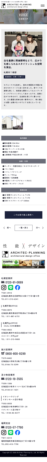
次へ (38, 227)
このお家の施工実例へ (23, 215)
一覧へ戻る (23, 228)
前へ (9, 227)
